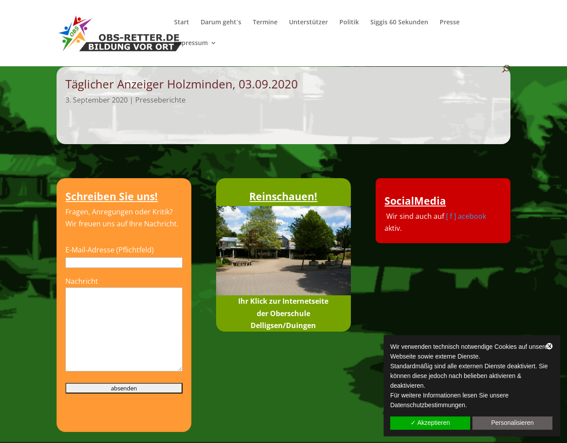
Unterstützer (308, 22)
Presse (450, 22)
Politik (349, 22)
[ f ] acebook (466, 216)
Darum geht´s (221, 22)
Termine (265, 22)
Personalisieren (512, 422)
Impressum (191, 43)
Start (181, 22)
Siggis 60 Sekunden (399, 22)
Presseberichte (160, 100)
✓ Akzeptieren (430, 422)
